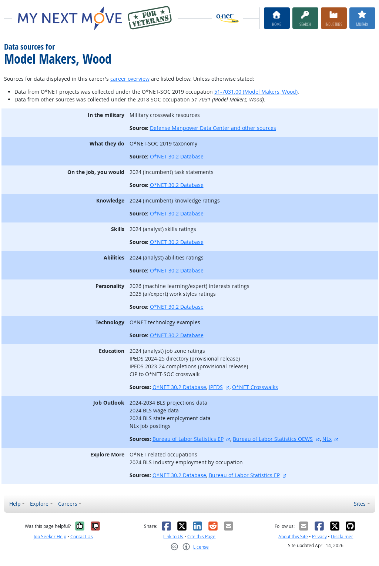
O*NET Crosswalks (255, 387)
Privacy (319, 536)
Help (15, 503)
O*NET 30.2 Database (177, 156)
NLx (327, 438)
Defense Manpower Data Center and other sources (213, 127)
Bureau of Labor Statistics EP (188, 438)
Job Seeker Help (50, 536)
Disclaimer (342, 536)
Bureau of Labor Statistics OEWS (273, 438)
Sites (360, 503)
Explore (39, 503)
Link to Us (173, 536)
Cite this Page (201, 536)
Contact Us (81, 536)
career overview (130, 78)
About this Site (293, 536)
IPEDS (216, 387)
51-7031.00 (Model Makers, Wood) (256, 91)
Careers (67, 503)
